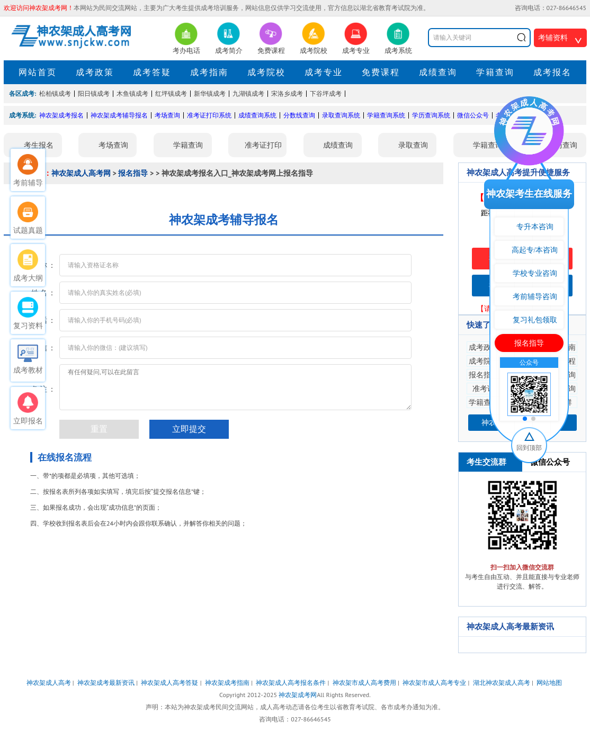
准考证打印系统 (209, 115)
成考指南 (209, 72)
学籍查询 (495, 72)
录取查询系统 (341, 115)
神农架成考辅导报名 (119, 115)
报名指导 (133, 173)
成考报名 (552, 72)
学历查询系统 (431, 115)
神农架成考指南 (227, 682)
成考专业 (324, 72)
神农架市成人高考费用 (364, 682)
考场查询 (167, 115)
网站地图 (549, 682)
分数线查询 (299, 115)
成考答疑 (152, 72)
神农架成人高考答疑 (169, 682)
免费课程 (381, 72)
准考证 (483, 388)
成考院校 (266, 72)
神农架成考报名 (61, 115)
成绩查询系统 (257, 115)
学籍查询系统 (386, 115)
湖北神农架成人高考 (501, 682)
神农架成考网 (298, 695)
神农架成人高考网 (81, 173)
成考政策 (95, 72)
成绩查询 (438, 72)
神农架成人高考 (48, 682)
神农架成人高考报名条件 (291, 682)
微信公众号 (473, 115)
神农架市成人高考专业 (434, 682)
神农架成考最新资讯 (106, 682)
